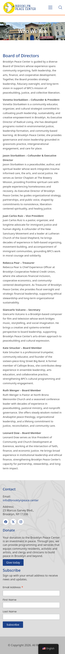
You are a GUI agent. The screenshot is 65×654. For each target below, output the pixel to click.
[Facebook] (6, 522)
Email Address (13, 587)
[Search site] (60, 7)
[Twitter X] (13, 522)
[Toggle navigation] (50, 7)
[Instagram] (21, 522)
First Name (9, 599)
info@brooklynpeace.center (21, 500)
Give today (13, 562)
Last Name (10, 611)
